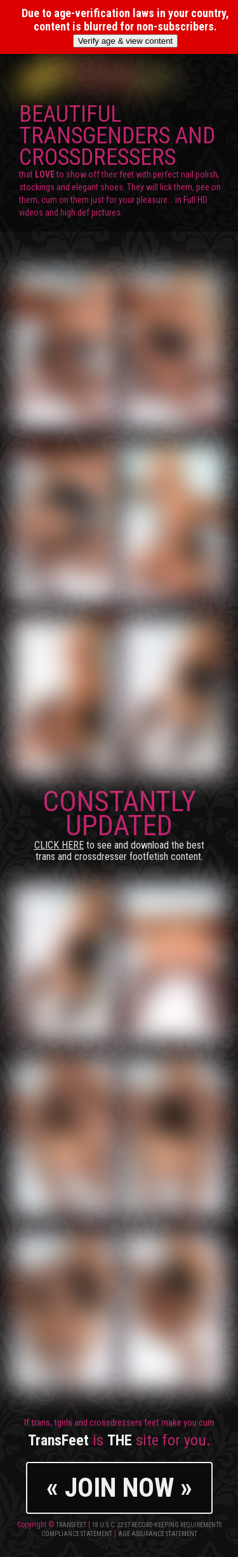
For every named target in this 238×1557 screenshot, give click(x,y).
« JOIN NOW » (119, 1487)
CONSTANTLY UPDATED (119, 824)
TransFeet (71, 1524)
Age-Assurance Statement (157, 1533)
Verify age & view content (125, 41)
